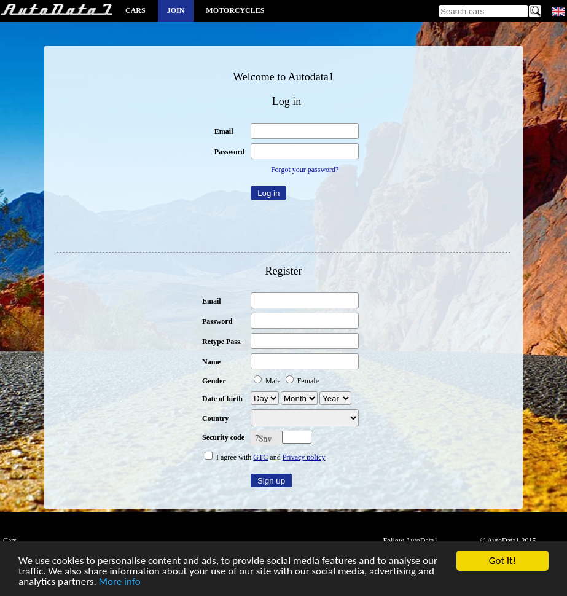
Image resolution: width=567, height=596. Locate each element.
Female (302, 381)
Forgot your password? (304, 169)
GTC (260, 457)
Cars (135, 10)
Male (268, 381)
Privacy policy (304, 457)
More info (120, 582)
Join (176, 10)
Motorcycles (235, 10)
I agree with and (265, 457)
